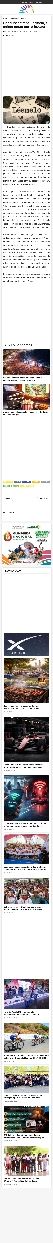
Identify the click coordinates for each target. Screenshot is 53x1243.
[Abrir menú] (4, 9)
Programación (27, 486)
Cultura (15, 486)
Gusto (6, 486)
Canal (17, 482)
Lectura (26, 482)
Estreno (36, 482)
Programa (8, 482)
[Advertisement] (26, 66)
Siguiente (44, 498)
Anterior (8, 498)
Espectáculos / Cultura (18, 18)
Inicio (5, 18)
